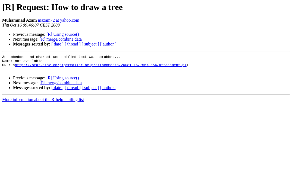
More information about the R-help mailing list (43, 102)
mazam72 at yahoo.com (58, 20)
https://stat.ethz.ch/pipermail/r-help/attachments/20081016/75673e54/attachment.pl (101, 67)
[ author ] (108, 44)
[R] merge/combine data (61, 39)
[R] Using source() (62, 34)
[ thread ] (73, 44)
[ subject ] (90, 44)
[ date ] (57, 44)
